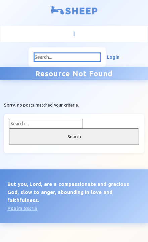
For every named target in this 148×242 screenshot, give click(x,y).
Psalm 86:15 (22, 208)
